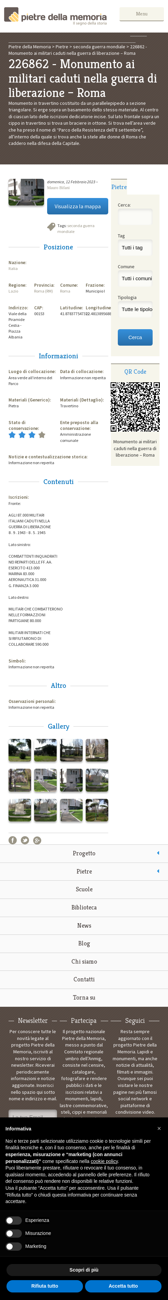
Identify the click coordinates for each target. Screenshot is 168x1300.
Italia (13, 268)
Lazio (13, 291)
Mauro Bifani (58, 187)
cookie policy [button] (104, 1161)
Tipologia (127, 297)
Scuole (84, 889)
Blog (84, 943)
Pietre (84, 871)
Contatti (84, 979)
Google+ (37, 840)
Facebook (13, 840)
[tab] (119, 187)
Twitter (25, 840)
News (84, 925)
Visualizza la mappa (78, 206)
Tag (121, 236)
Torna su (84, 997)
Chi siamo (84, 961)
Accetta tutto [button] (123, 1286)
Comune (126, 266)
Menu (143, 14)
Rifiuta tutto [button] (44, 1286)
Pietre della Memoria (55, 16)
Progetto (84, 853)
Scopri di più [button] (84, 1270)
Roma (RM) (43, 291)
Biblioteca (84, 907)
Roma (65, 291)
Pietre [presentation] (119, 187)
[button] (159, 1128)
